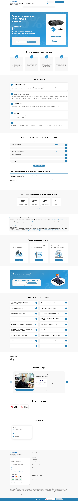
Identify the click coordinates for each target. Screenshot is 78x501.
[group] (14, 408)
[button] (67, 382)
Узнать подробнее (19, 260)
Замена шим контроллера (47, 229)
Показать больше (39, 208)
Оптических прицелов (36, 477)
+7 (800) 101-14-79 (31, 2)
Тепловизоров (59, 477)
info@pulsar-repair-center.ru (17, 464)
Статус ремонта (50, 1)
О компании (26, 6)
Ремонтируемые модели (37, 461)
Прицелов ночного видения (49, 477)
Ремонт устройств (33, 6)
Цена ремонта (39, 6)
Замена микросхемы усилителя (37, 229)
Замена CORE (38, 230)
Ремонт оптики (52, 230)
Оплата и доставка (36, 453)
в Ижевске (20, 3)
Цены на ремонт (56, 36)
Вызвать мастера (24, 389)
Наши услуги (34, 462)
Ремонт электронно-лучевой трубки (22, 230)
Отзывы (53, 6)
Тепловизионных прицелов (37, 479)
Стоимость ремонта (36, 452)
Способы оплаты (35, 467)
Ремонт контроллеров (31, 230)
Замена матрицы (28, 229)
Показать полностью (14, 185)
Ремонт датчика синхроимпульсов (61, 230)
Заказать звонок (59, 1)
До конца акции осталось (29, 499)
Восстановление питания (45, 230)
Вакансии (44, 6)
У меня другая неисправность (39, 165)
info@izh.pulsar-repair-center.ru (20, 433)
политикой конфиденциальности (34, 285)
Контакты (49, 6)
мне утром (30, 3)
